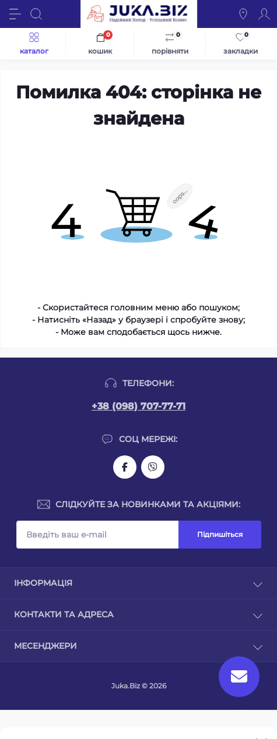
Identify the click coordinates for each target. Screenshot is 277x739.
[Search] (36, 14)
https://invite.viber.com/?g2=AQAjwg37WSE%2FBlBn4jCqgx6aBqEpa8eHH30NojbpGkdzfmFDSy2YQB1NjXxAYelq (152, 467)
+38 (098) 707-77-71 (138, 406)
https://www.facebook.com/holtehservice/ (125, 467)
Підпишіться (220, 534)
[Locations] (243, 14)
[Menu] (15, 14)
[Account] (264, 14)
